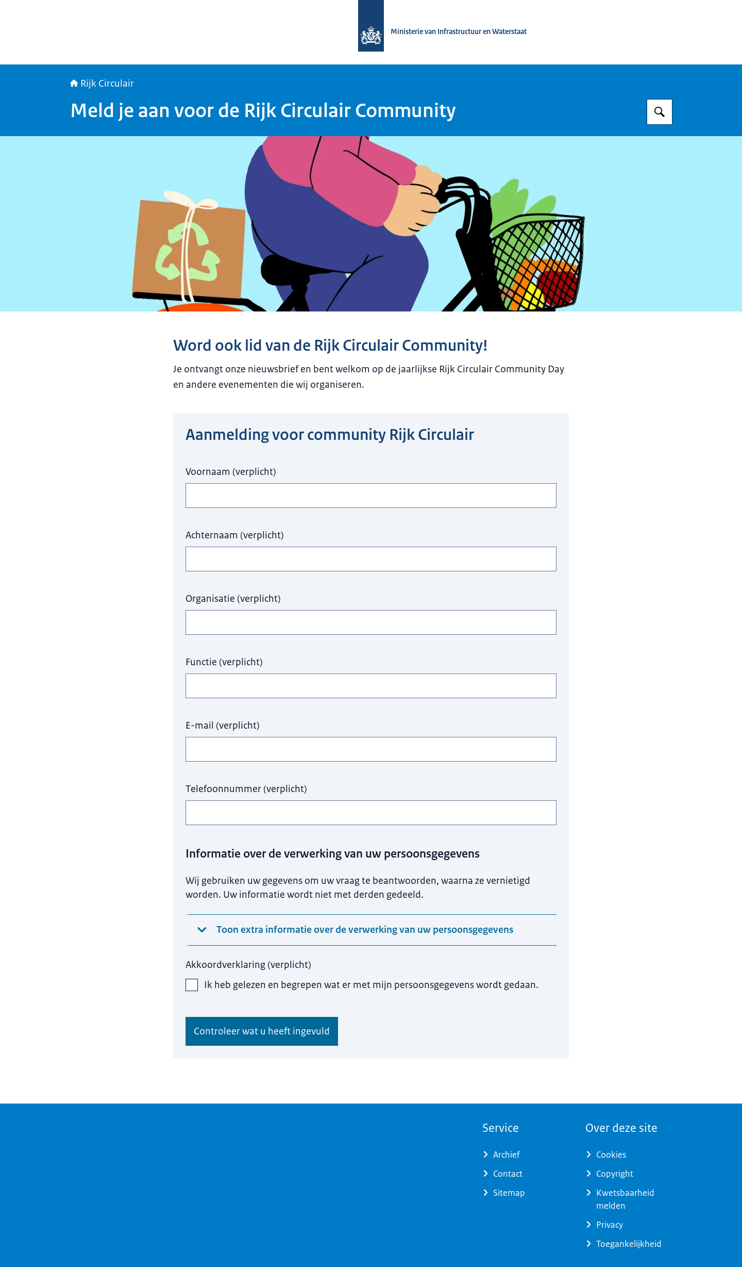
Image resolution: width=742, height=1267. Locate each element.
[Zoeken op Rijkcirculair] (659, 112)
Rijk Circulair (102, 83)
